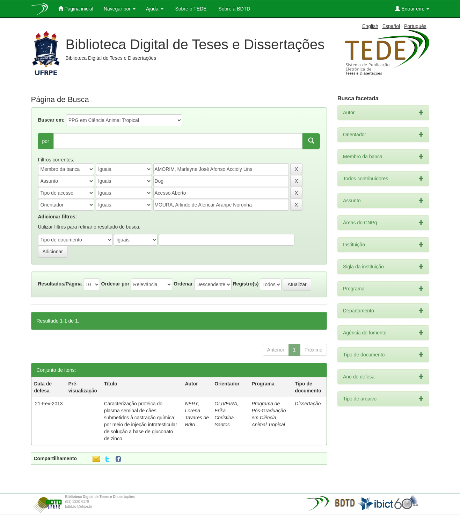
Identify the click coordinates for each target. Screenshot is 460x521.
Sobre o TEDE (190, 9)
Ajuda (154, 9)
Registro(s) (245, 284)
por (45, 141)
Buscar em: (51, 120)
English (370, 26)
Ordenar (183, 284)
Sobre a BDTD (233, 9)
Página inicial (75, 9)
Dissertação (308, 403)
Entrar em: (412, 9)
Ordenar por (115, 284)
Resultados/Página (60, 284)
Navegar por (120, 9)
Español (391, 26)
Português (415, 26)
